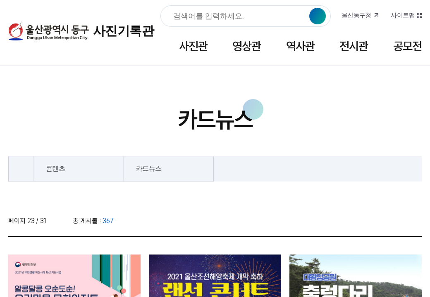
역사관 (300, 46)
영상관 (246, 46)
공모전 (407, 46)
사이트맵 (403, 15)
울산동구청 (356, 15)
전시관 (353, 46)
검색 (317, 16)
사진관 (193, 46)
